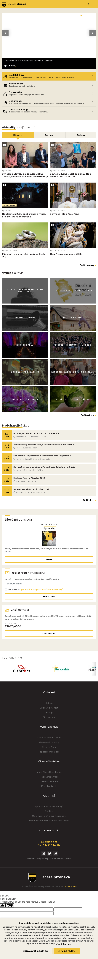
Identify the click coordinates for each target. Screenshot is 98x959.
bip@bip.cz (49, 844)
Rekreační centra (49, 784)
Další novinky (87, 266)
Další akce (88, 501)
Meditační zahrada (49, 779)
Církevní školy (49, 749)
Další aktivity (87, 416)
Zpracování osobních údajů (49, 809)
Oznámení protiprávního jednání (49, 818)
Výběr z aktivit (49, 729)
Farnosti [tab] (49, 135)
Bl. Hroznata (49, 720)
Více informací (63, 944)
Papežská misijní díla (49, 754)
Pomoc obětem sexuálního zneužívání (49, 823)
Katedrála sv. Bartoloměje (49, 774)
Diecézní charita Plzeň (49, 740)
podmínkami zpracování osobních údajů (42, 591)
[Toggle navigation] (93, 4)
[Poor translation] (10, 908)
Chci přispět (49, 636)
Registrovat (49, 598)
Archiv (49, 561)
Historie (49, 705)
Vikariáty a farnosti (49, 710)
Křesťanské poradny (49, 745)
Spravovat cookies (35, 951)
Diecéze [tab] (17, 135)
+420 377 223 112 (49, 847)
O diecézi (49, 695)
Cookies (49, 814)
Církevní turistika (49, 763)
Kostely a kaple (49, 789)
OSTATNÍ (49, 798)
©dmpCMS (70, 889)
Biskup (49, 715)
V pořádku (66, 951)
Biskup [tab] (81, 135)
